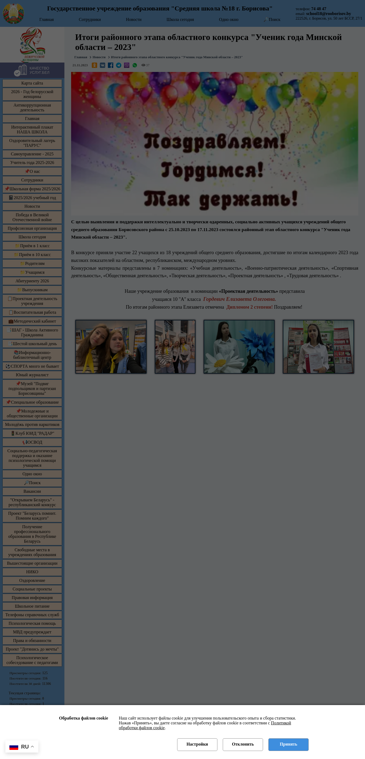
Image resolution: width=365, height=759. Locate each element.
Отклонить (243, 744)
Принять (288, 744)
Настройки (197, 744)
